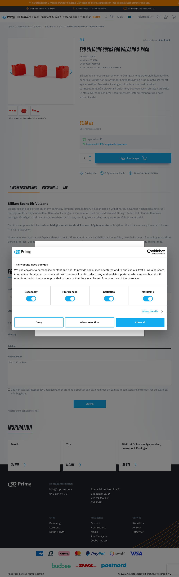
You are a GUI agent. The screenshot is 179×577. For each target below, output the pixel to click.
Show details (150, 311)
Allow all (140, 322)
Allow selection (89, 322)
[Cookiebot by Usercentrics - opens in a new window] (150, 252)
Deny (39, 322)
